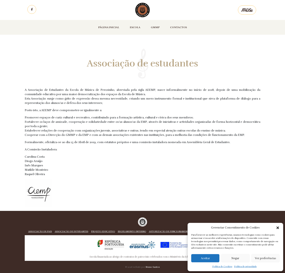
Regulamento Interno (132, 231)
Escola (135, 27)
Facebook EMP (31, 9)
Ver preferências (265, 258)
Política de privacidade (245, 266)
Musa (247, 10)
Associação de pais (40, 231)
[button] (278, 227)
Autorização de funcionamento (170, 231)
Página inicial (108, 27)
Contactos (178, 27)
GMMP (155, 27)
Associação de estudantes (71, 231)
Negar (235, 258)
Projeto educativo (103, 231)
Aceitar (205, 258)
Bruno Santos (153, 267)
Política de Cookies (222, 266)
